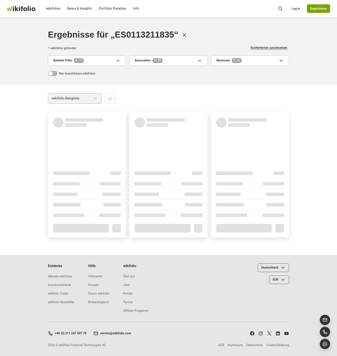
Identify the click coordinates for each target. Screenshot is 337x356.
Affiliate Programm (135, 310)
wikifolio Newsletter (61, 302)
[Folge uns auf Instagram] (260, 333)
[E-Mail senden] (325, 320)
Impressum (235, 345)
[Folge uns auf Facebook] (252, 333)
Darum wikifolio (98, 293)
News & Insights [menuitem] (79, 11)
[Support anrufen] (325, 332)
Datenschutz (254, 345)
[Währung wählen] (279, 279)
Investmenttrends (59, 285)
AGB (221, 345)
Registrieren (318, 8)
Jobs (126, 285)
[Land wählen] (273, 267)
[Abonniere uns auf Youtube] (286, 333)
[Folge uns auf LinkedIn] (277, 333)
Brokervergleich (98, 302)
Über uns (129, 276)
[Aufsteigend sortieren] (110, 98)
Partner (128, 302)
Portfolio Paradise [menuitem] (112, 11)
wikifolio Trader (58, 293)
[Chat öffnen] (325, 344)
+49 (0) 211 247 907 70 (67, 333)
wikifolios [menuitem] (53, 11)
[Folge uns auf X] (269, 333)
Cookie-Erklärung (277, 345)
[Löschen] (184, 35)
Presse (127, 293)
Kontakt (93, 285)
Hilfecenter (95, 276)
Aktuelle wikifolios (60, 276)
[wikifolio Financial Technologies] (21, 8)
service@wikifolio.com (112, 333)
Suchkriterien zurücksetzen (269, 47)
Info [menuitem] (136, 11)
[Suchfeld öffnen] (280, 8)
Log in (296, 8)
